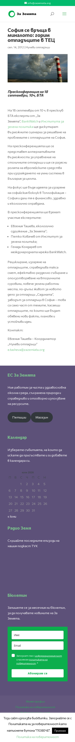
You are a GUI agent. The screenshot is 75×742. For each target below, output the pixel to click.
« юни (12, 516)
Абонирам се (37, 673)
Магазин (41, 417)
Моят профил (35, 701)
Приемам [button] (60, 730)
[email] (38, 645)
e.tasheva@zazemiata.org (26, 349)
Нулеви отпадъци (38, 47)
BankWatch (30, 121)
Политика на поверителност (35, 707)
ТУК (34, 546)
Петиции (19, 417)
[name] (38, 635)
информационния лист (48, 655)
